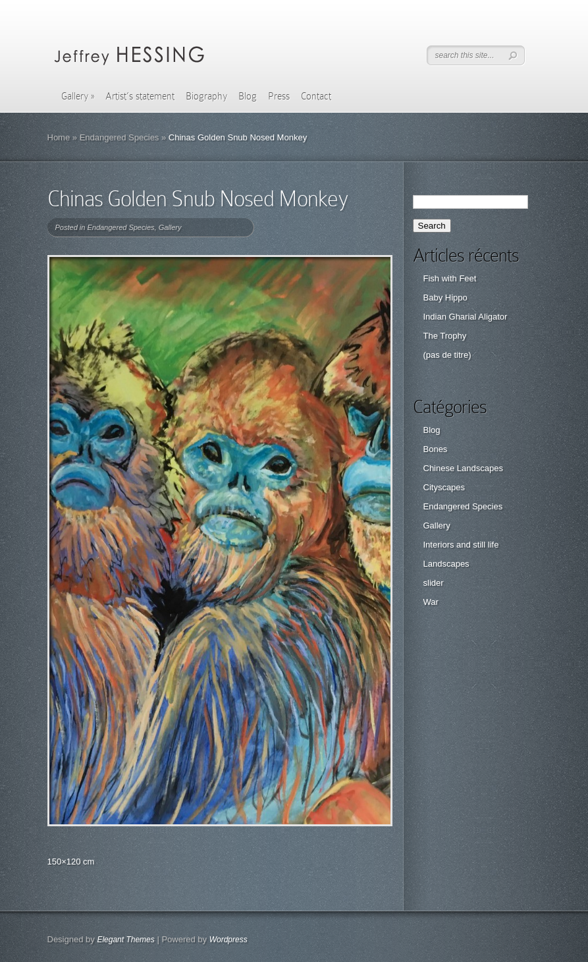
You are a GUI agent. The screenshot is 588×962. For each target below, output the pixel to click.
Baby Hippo (445, 297)
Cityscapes (444, 487)
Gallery (77, 96)
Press (279, 96)
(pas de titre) (447, 355)
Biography (206, 96)
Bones (435, 449)
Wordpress (228, 939)
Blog (247, 96)
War (431, 602)
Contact (316, 96)
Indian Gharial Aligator (465, 317)
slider (433, 583)
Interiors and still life (461, 545)
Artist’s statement (139, 96)
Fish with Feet (450, 278)
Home (58, 137)
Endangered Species (119, 137)
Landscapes (446, 564)
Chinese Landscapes (463, 468)
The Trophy (445, 336)
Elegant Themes (125, 939)
